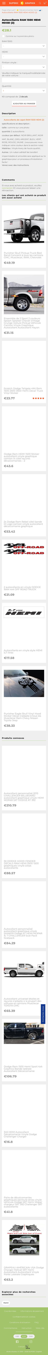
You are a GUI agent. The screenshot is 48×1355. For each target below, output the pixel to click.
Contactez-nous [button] (43, 1014)
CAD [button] (31, 1336)
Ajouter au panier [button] (24, 103)
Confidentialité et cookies (24, 1317)
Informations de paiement (32, 1311)
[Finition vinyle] (24, 67)
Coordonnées (10, 1311)
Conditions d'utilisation (19, 1322)
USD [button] (17, 1336)
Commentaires (10, 1328)
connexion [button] (7, 188)
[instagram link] (31, 1341)
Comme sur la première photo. (18, 36)
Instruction (26, 1328)
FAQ (37, 1322)
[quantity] (24, 91)
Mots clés (40, 1328)
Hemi (5, 1303)
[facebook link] (17, 1341)
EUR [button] (24, 1336)
